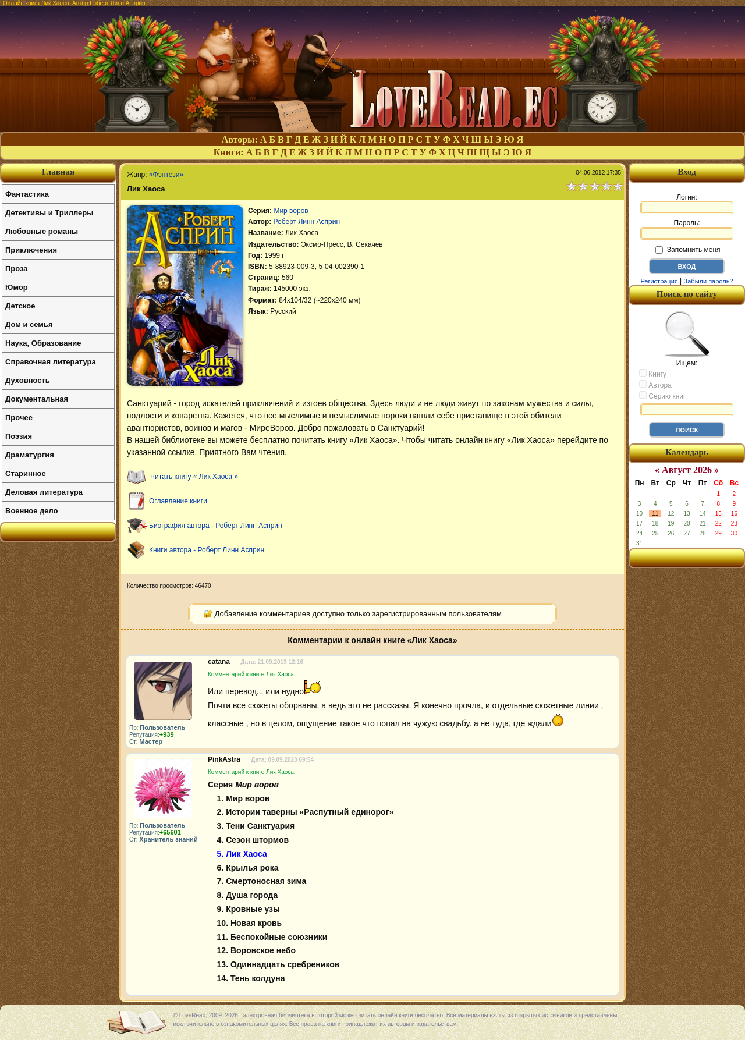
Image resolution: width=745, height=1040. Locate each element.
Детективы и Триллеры (49, 212)
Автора (655, 384)
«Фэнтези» (166, 175)
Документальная (36, 399)
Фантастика (27, 194)
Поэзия (18, 436)
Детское (20, 305)
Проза (16, 268)
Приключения (31, 250)
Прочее (19, 417)
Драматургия (29, 454)
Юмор (16, 287)
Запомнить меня (687, 250)
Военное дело (31, 510)
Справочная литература (50, 361)
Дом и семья (29, 324)
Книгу (652, 373)
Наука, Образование (43, 343)
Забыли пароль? (708, 281)
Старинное (25, 473)
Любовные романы (41, 231)
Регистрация (658, 281)
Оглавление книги (178, 501)
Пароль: (686, 229)
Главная (58, 171)
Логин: (686, 203)
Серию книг (662, 395)
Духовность (27, 380)
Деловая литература (44, 492)
